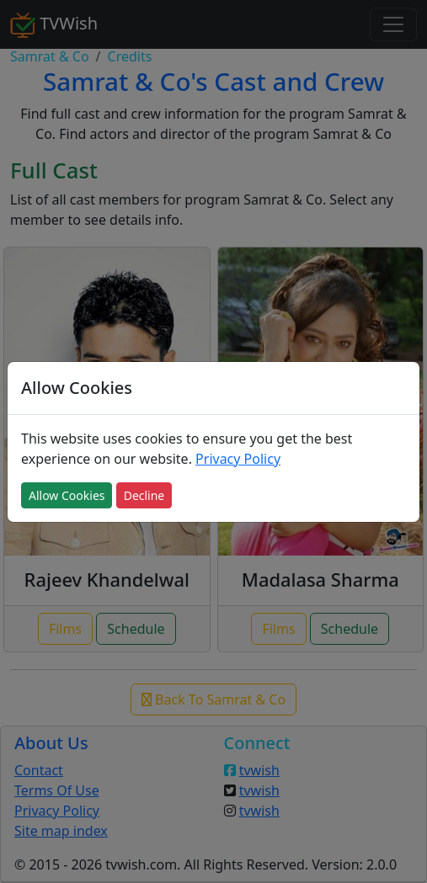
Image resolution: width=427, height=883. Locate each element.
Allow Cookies (66, 495)
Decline (144, 495)
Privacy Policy (237, 458)
